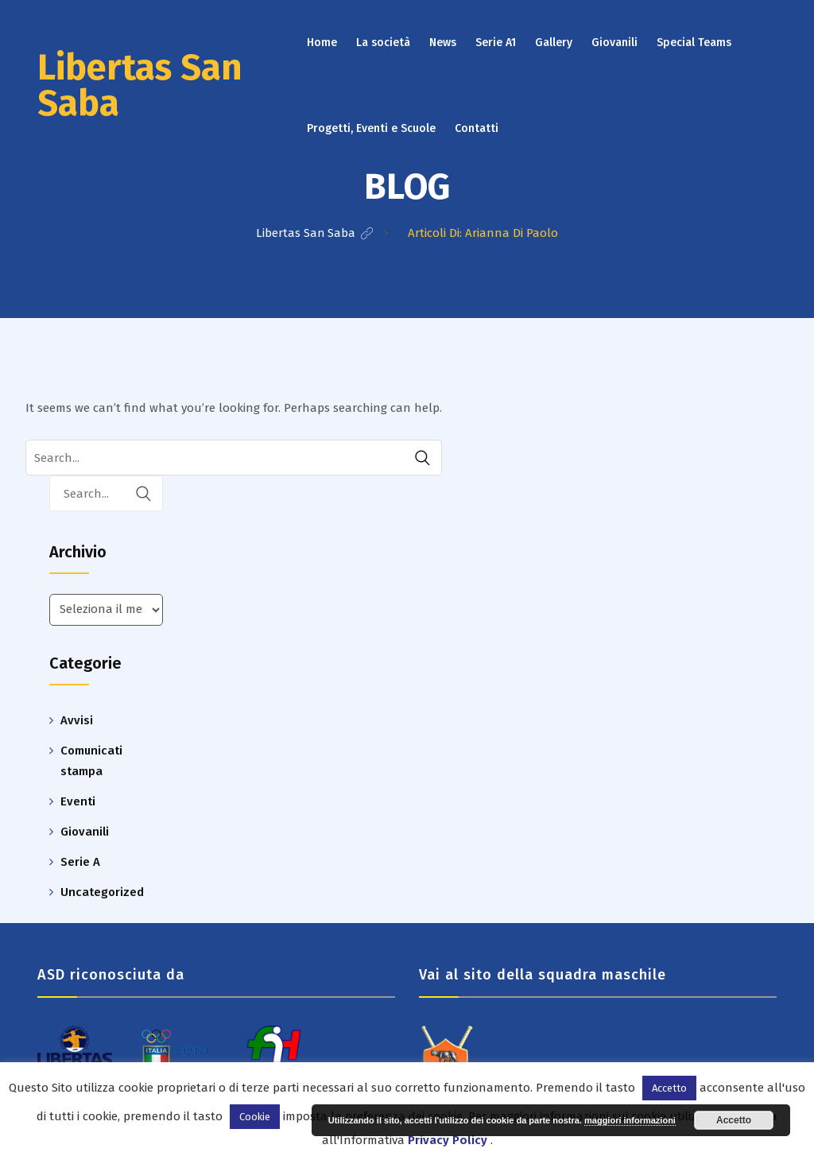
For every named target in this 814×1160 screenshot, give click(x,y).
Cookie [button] (254, 1117)
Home (322, 42)
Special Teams (694, 42)
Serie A (80, 862)
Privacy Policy (447, 1140)
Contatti (476, 128)
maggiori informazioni (630, 1120)
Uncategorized (102, 892)
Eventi (77, 801)
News (442, 42)
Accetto (733, 1120)
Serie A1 (495, 42)
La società (383, 42)
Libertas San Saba (139, 85)
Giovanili (614, 42)
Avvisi (76, 720)
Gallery (553, 42)
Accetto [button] (669, 1088)
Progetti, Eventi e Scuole (371, 128)
